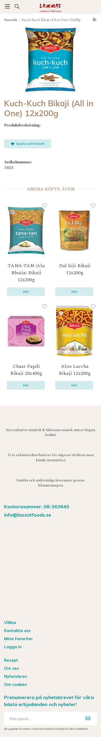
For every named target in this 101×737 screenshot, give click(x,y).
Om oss (11, 668)
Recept (11, 660)
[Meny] (7, 6)
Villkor (10, 622)
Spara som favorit (27, 144)
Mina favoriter (18, 638)
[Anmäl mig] (88, 718)
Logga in (13, 646)
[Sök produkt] (17, 6)
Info (26, 292)
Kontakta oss (17, 630)
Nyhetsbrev (15, 676)
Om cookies (15, 684)
